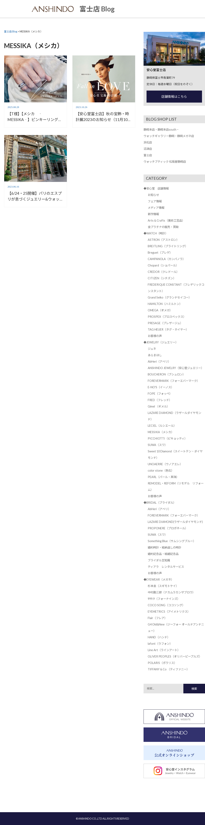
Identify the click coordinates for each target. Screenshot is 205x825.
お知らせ (153, 195)
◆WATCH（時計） (156, 233)
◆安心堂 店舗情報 (156, 188)
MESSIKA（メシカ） (161, 432)
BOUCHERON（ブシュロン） (166, 374)
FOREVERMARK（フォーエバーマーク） (174, 380)
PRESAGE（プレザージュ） (165, 323)
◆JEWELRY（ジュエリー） (161, 342)
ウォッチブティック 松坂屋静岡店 (165, 161)
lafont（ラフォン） (160, 643)
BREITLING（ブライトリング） (168, 246)
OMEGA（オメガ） (160, 310)
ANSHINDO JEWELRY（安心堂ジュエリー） (176, 368)
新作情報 (153, 214)
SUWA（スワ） (157, 445)
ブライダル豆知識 (159, 560)
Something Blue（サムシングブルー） (172, 541)
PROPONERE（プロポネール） (168, 528)
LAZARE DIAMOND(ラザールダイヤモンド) (175, 521)
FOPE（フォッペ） (160, 393)
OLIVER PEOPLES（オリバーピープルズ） (175, 656)
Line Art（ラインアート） (164, 650)
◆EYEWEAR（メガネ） (159, 579)
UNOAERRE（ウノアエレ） (165, 464)
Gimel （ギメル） (159, 406)
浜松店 (148, 142)
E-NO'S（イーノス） (161, 387)
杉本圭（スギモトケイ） (163, 586)
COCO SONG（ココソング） (166, 605)
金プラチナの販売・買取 (163, 227)
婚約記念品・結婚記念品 (163, 554)
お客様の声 (155, 336)
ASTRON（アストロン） (163, 239)
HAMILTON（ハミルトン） (165, 304)
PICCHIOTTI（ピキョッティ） (167, 438)
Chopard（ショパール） (163, 265)
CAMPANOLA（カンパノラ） (166, 259)
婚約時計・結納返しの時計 (164, 547)
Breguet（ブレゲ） (160, 252)
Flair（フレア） (157, 618)
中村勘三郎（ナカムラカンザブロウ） (171, 592)
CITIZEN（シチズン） (162, 278)
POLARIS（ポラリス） (162, 663)
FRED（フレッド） (160, 400)
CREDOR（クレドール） (163, 271)
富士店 (148, 155)
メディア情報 (156, 207)
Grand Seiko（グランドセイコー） (169, 297)
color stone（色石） (161, 470)
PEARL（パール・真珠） (163, 477)
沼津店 (148, 148)
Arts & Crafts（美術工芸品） (166, 220)
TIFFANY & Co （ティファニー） (168, 669)
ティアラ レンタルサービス (166, 566)
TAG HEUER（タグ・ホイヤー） (168, 329)
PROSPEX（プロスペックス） (167, 316)
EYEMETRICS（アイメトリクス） (169, 611)
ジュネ (152, 348)
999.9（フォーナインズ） (164, 598)
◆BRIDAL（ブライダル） (160, 502)
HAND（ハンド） (159, 637)
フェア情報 (155, 201)
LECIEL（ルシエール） (162, 425)
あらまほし (155, 355)
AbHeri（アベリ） (159, 361)
